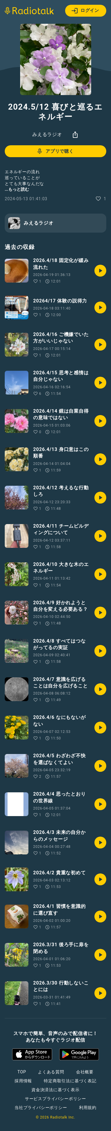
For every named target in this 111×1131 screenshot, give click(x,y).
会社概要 (85, 1072)
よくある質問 (51, 1072)
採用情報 (23, 1080)
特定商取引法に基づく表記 (70, 1080)
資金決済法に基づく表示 (55, 1089)
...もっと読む (17, 189)
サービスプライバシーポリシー (55, 1098)
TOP (21, 1072)
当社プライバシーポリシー (41, 1107)
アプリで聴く (55, 151)
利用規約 (87, 1107)
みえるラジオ (47, 134)
